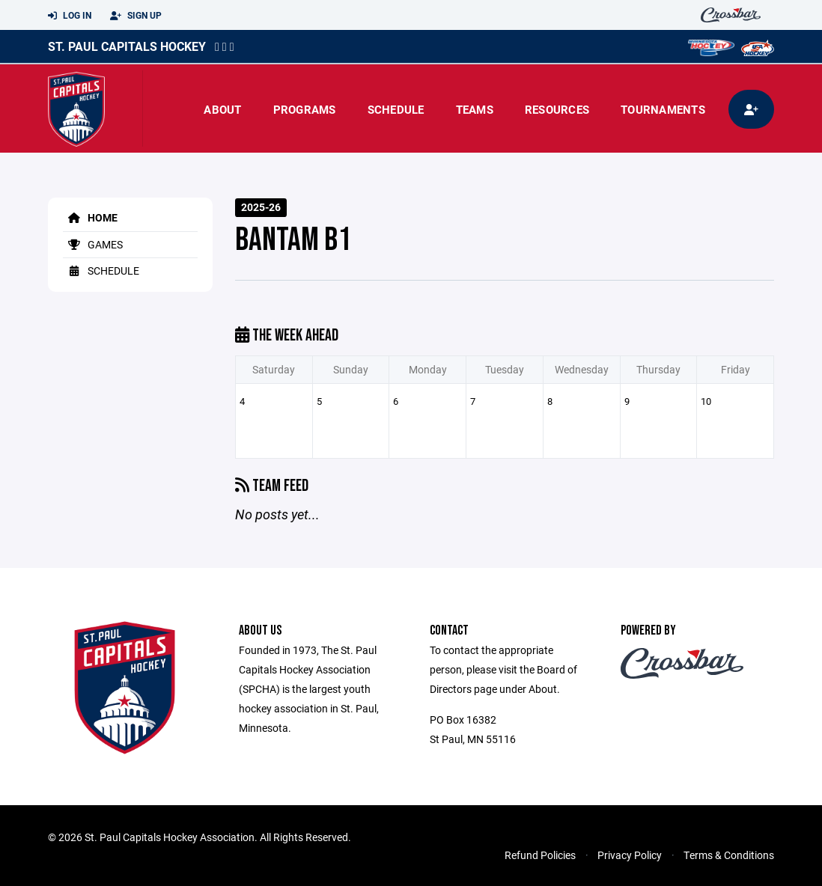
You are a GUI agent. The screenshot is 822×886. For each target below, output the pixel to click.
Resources (557, 109)
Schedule (396, 109)
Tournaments (663, 109)
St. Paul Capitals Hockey (127, 46)
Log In (69, 15)
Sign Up (136, 15)
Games (93, 244)
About (222, 109)
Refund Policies (540, 855)
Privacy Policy (629, 855)
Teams (474, 109)
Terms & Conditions (729, 855)
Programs (304, 109)
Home (90, 217)
